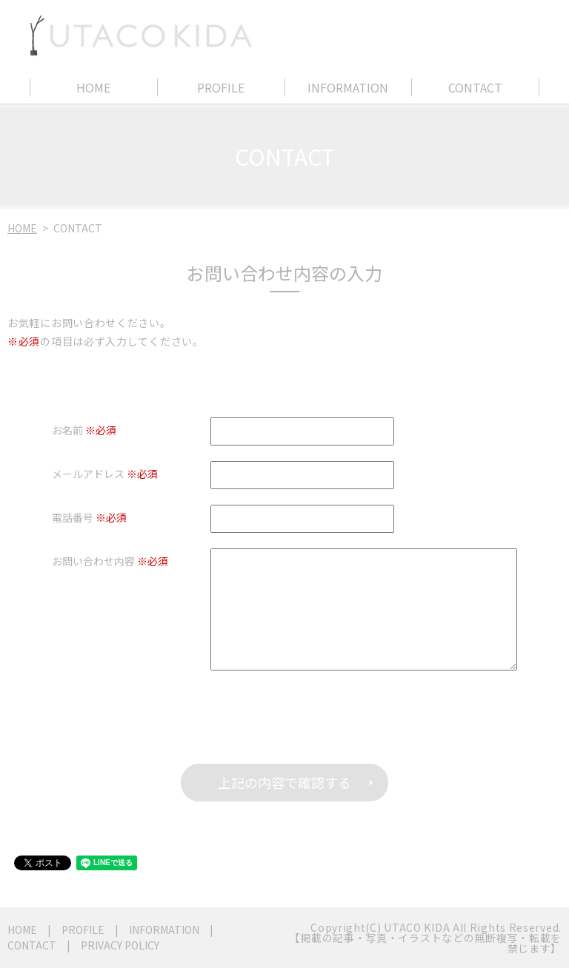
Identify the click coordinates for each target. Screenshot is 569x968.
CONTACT (475, 87)
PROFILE (220, 87)
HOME (93, 87)
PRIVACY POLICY (120, 945)
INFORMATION (347, 87)
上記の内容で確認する (284, 782)
